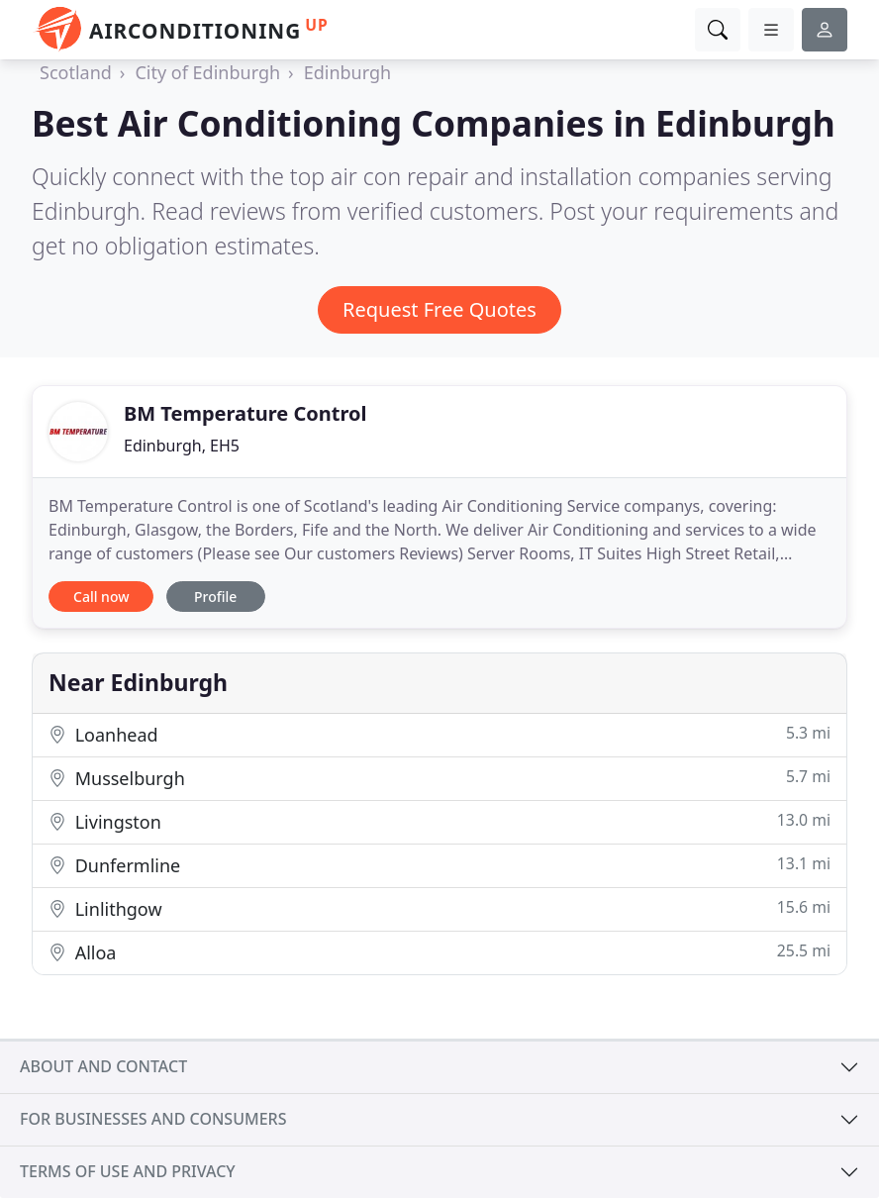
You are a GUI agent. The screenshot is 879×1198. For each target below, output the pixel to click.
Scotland (76, 72)
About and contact (103, 1066)
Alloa (439, 952)
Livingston (439, 821)
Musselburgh (439, 777)
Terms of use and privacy (128, 1171)
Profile (215, 596)
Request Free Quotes (439, 309)
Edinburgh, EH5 (182, 445)
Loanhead (439, 734)
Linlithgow (439, 908)
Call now (101, 596)
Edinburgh (348, 72)
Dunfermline (439, 864)
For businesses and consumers (153, 1119)
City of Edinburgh (207, 72)
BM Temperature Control (245, 413)
